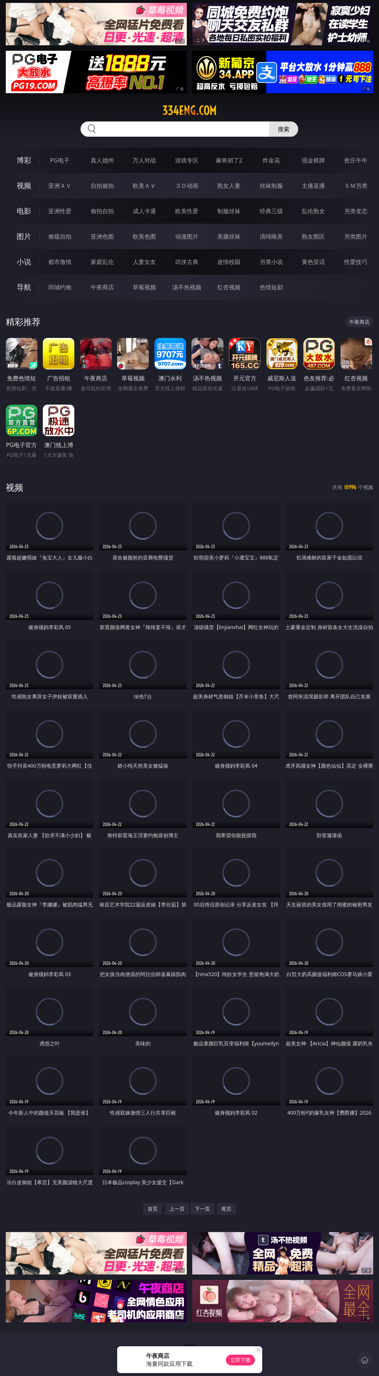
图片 (24, 236)
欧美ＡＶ (144, 186)
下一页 (202, 1208)
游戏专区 (186, 160)
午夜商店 (102, 287)
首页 (153, 1208)
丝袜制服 (271, 186)
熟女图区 (313, 236)
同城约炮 (59, 287)
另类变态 (355, 211)
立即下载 (240, 1359)
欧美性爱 (186, 211)
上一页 (177, 1208)
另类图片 (355, 236)
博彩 (24, 160)
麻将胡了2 (229, 160)
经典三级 (271, 211)
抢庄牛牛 (355, 160)
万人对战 (144, 160)
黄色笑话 (313, 262)
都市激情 (59, 262)
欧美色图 (144, 236)
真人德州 (102, 160)
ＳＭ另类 (355, 186)
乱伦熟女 (313, 211)
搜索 (283, 129)
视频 (24, 185)
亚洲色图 (102, 236)
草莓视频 (144, 287)
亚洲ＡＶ (59, 186)
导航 (24, 287)
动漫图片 (186, 236)
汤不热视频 (186, 287)
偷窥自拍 (59, 236)
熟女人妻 (228, 186)
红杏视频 (228, 287)
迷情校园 (228, 262)
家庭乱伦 (102, 262)
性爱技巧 (355, 262)
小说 (24, 261)
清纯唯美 (271, 236)
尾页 (226, 1208)
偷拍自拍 (102, 211)
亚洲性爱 (59, 211)
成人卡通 (144, 211)
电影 (24, 211)
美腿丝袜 (228, 236)
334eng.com (189, 110)
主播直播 (313, 186)
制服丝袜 (228, 211)
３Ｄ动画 (186, 186)
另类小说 (271, 262)
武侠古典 (186, 262)
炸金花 (271, 160)
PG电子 (59, 160)
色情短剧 (271, 287)
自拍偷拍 (102, 186)
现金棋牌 (313, 160)
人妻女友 (144, 262)
